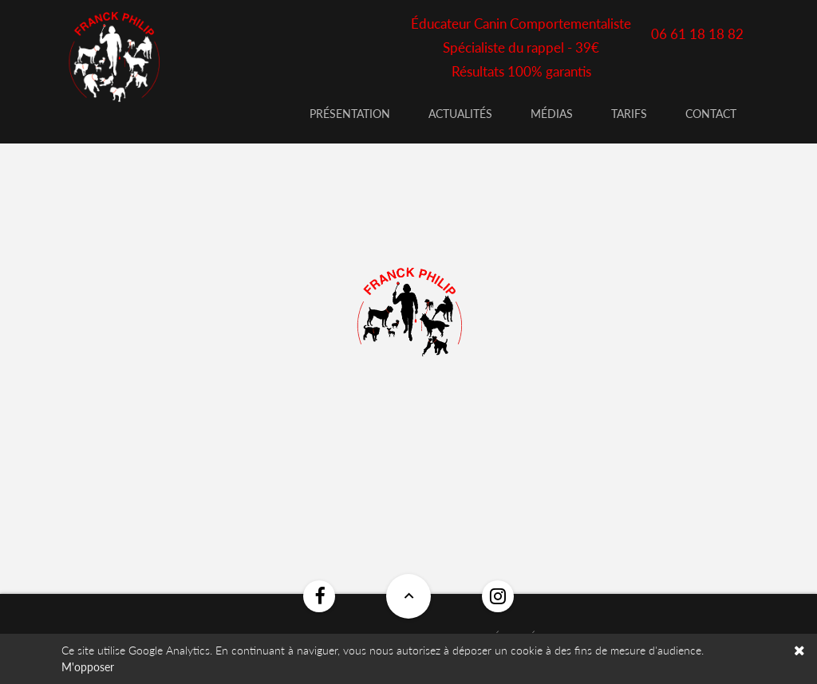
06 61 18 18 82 (697, 34)
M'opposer (87, 667)
